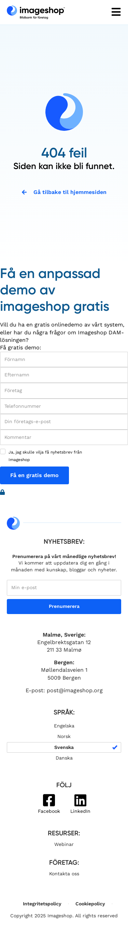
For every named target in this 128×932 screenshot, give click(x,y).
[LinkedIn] (80, 800)
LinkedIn (80, 811)
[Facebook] (49, 800)
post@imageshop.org (75, 690)
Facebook (49, 811)
